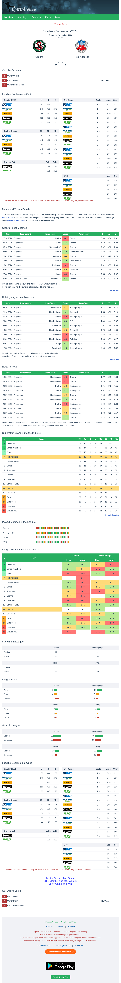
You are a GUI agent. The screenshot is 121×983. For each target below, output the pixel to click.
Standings (22, 17)
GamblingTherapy (62, 946)
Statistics (36, 17)
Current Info (114, 290)
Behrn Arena (7, 218)
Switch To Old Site (60, 977)
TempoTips (60, 24)
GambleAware (44, 946)
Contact (71, 927)
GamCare (79, 946)
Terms (60, 927)
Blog (57, 17)
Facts (48, 17)
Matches (8, 17)
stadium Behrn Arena (16, 221)
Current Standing (112, 515)
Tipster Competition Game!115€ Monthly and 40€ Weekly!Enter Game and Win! (60, 881)
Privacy (49, 927)
